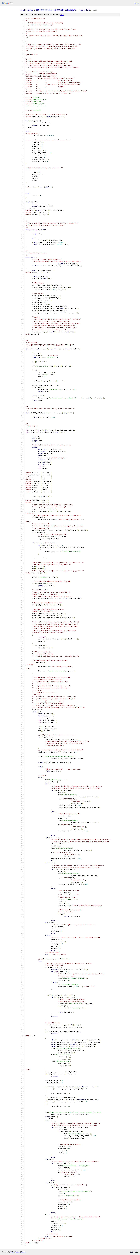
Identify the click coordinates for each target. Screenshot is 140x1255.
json (136, 1252)
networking (85, 10)
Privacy (17, 1252)
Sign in (136, 3)
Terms (23, 1252)
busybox (30, 10)
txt (131, 1252)
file (62, 15)
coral (22, 10)
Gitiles (12, 1252)
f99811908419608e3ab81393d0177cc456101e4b (56, 10)
